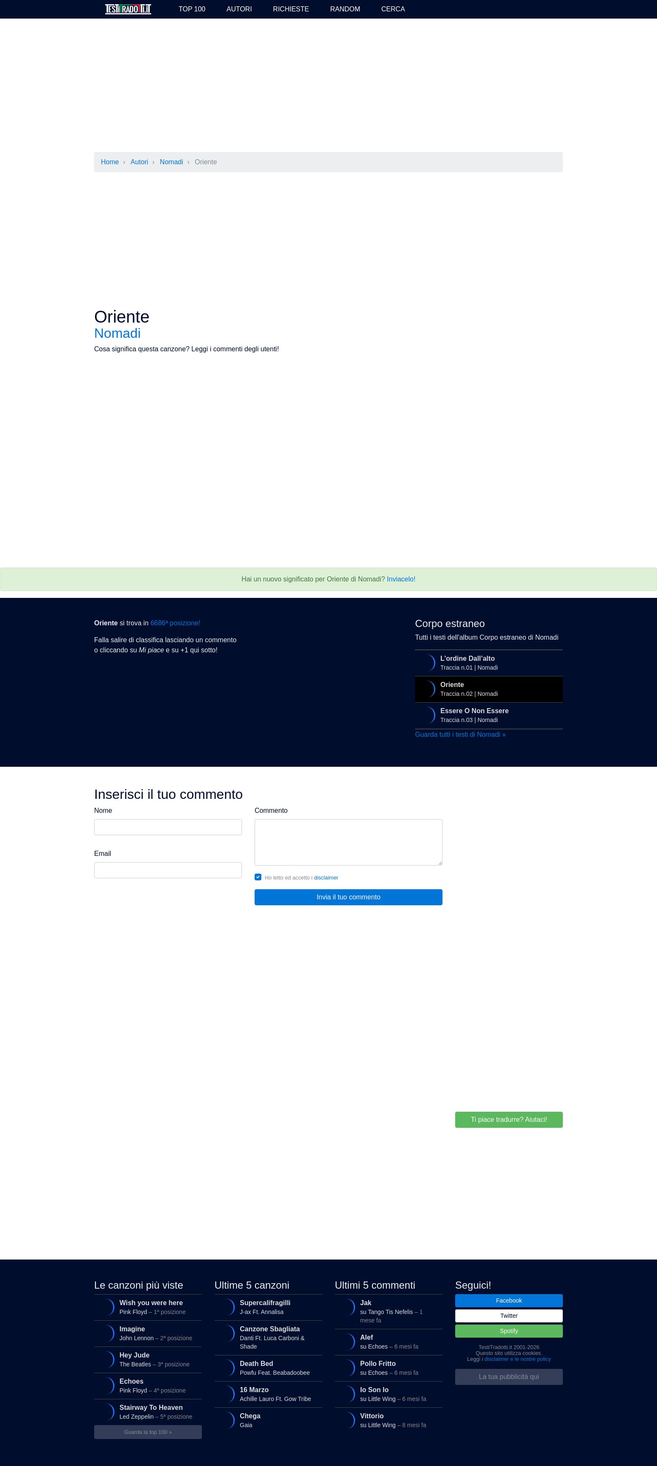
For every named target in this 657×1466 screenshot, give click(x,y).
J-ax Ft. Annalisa (267, 1307)
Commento (271, 810)
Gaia (267, 1420)
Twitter (509, 1315)
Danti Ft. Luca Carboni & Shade (267, 1337)
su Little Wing (387, 1394)
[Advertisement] (328, 86)
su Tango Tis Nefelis (387, 1311)
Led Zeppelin (147, 1412)
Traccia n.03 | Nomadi (488, 715)
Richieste (291, 9)
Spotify (509, 1331)
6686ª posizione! (175, 623)
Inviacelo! (401, 579)
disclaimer (326, 877)
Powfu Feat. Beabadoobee (267, 1368)
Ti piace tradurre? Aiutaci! (509, 1119)
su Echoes (387, 1342)
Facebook (509, 1300)
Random (345, 9)
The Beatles (147, 1359)
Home (110, 162)
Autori (239, 9)
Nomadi (171, 162)
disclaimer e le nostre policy (518, 1359)
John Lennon (147, 1333)
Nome (103, 810)
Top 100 (192, 9)
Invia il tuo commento (348, 897)
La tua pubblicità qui (509, 1376)
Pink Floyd (147, 1307)
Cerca (393, 9)
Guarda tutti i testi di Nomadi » (460, 734)
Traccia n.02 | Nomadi (488, 689)
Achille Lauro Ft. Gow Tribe (267, 1394)
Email (102, 853)
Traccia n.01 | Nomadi (488, 663)
